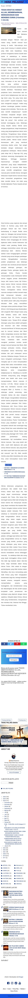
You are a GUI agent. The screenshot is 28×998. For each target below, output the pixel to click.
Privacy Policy (16, 989)
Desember (7, 802)
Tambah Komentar (6, 24)
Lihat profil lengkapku (14, 772)
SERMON (18, 878)
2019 (4, 855)
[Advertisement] (14, 204)
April (5, 818)
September (7, 808)
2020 (4, 853)
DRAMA (5, 868)
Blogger (21, 977)
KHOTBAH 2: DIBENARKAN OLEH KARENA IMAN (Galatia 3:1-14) (14, 468)
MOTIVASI (5, 883)
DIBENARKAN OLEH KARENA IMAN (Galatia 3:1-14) (14, 472)
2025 (4, 798)
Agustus (6, 810)
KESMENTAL (6, 876)
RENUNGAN (19, 873)
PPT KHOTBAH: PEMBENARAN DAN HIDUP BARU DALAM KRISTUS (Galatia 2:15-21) (14, 476)
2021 (4, 852)
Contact (9, 989)
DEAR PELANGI (14, 2)
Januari (6, 846)
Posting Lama (22, 720)
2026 (4, 796)
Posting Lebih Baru (6, 720)
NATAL (18, 868)
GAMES (5, 870)
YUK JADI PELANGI (8, 788)
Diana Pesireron (15, 760)
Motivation (19, 865)
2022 (4, 850)
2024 (4, 800)
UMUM (18, 883)
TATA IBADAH (19, 881)
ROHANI (18, 876)
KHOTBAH (5, 878)
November (7, 804)
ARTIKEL (5, 865)
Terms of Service (14, 991)
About (4, 989)
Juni (5, 814)
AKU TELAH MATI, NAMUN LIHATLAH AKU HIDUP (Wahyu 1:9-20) (17, 947)
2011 (4, 857)
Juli (5, 812)
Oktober (6, 806)
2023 (4, 848)
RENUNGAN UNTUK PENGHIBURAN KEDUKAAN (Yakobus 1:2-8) (16, 933)
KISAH (4, 881)
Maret (6, 820)
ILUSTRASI (6, 873)
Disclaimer (22, 989)
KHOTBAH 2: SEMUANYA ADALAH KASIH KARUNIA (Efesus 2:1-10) (16, 921)
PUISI (17, 870)
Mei (5, 816)
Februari (6, 822)
